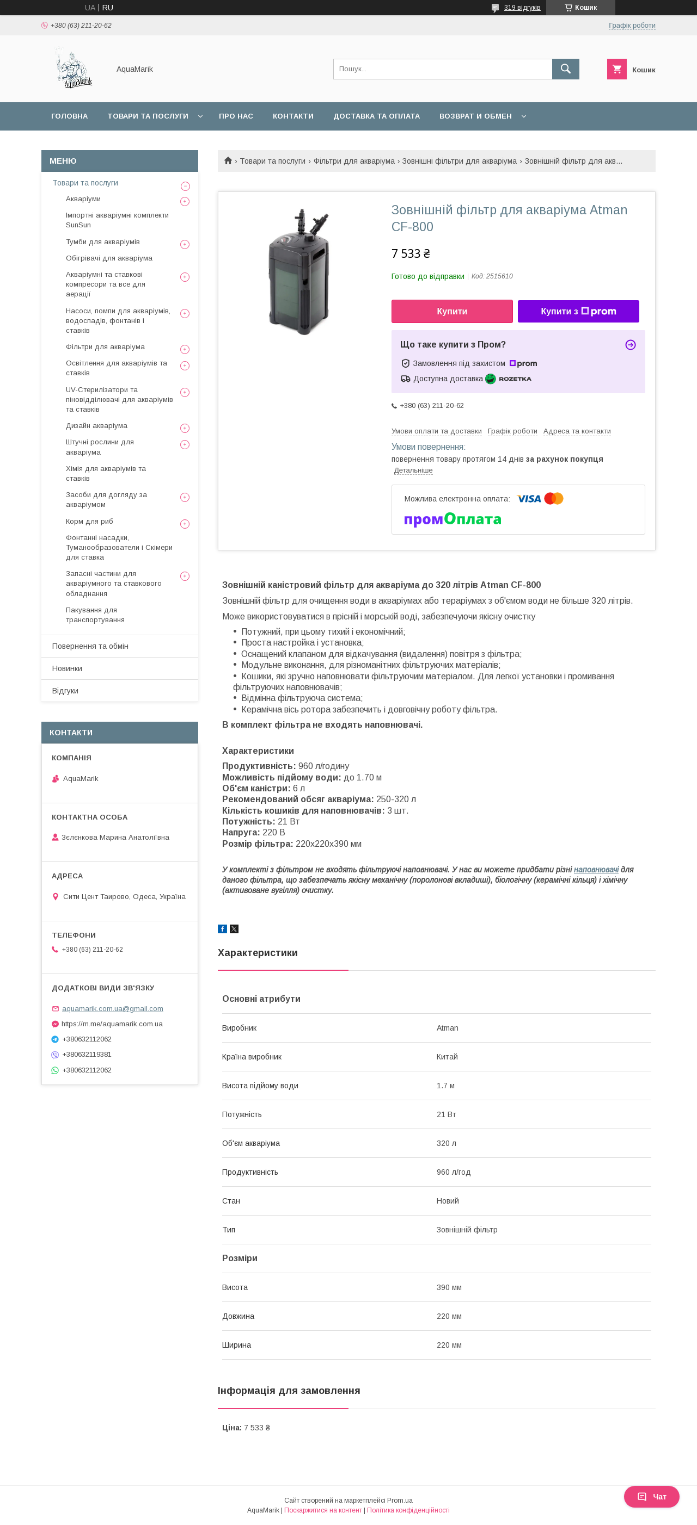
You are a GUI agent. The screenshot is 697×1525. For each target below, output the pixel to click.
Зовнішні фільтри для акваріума (459, 161)
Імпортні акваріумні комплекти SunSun (117, 220)
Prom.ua (400, 1500)
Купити (452, 311)
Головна (69, 116)
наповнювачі (596, 869)
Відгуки (65, 690)
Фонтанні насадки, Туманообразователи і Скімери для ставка (119, 547)
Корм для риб (89, 521)
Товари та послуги (147, 116)
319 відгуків (522, 7)
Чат (652, 1497)
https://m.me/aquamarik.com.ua (112, 1024)
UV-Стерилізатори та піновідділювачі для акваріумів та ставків (119, 399)
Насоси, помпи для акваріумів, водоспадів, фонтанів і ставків (118, 320)
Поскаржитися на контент (323, 1510)
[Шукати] (565, 69)
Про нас (236, 116)
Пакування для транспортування (95, 615)
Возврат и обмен (475, 116)
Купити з (578, 312)
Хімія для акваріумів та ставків (106, 473)
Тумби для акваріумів (103, 242)
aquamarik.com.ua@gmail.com (112, 1009)
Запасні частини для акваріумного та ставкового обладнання (114, 583)
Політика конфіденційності (408, 1510)
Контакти (293, 116)
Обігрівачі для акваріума (109, 258)
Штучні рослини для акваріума (100, 447)
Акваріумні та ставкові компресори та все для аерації (105, 284)
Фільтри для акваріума (354, 161)
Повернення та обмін (90, 646)
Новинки (67, 668)
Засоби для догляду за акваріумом (106, 500)
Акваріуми (83, 199)
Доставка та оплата (376, 116)
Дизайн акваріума (96, 425)
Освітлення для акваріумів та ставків (116, 368)
